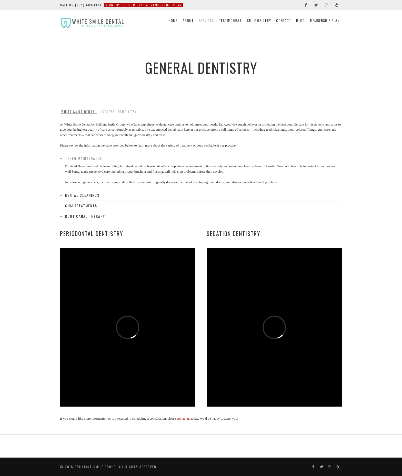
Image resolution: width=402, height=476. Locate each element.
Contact (283, 20)
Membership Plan (324, 20)
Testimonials (230, 20)
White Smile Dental (79, 111)
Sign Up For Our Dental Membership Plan (143, 5)
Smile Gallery (259, 20)
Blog (300, 20)
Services (206, 20)
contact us (183, 418)
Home (172, 20)
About (188, 20)
